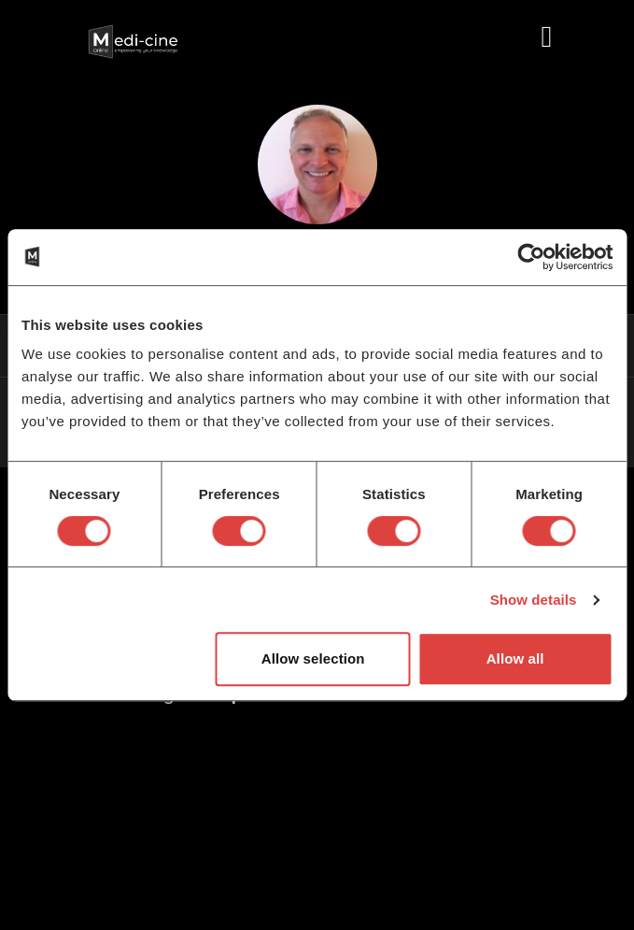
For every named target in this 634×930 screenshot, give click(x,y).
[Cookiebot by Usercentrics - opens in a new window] (531, 257)
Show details (533, 600)
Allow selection (313, 658)
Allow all (515, 658)
